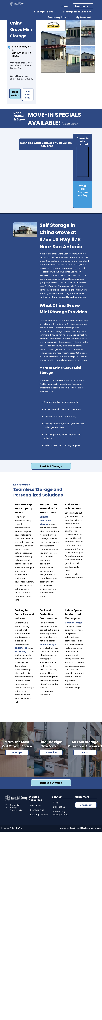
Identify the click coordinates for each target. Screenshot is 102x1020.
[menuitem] (66, 6)
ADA (19, 828)
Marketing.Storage (91, 828)
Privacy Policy (8, 828)
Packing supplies (48, 384)
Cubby (73, 828)
